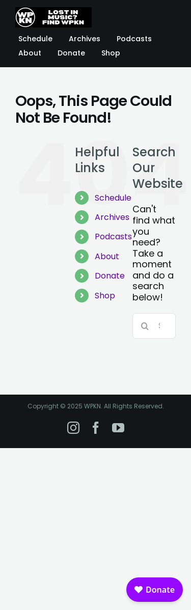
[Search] (145, 326)
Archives (112, 217)
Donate (110, 276)
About (107, 256)
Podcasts (113, 236)
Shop (105, 295)
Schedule (113, 198)
